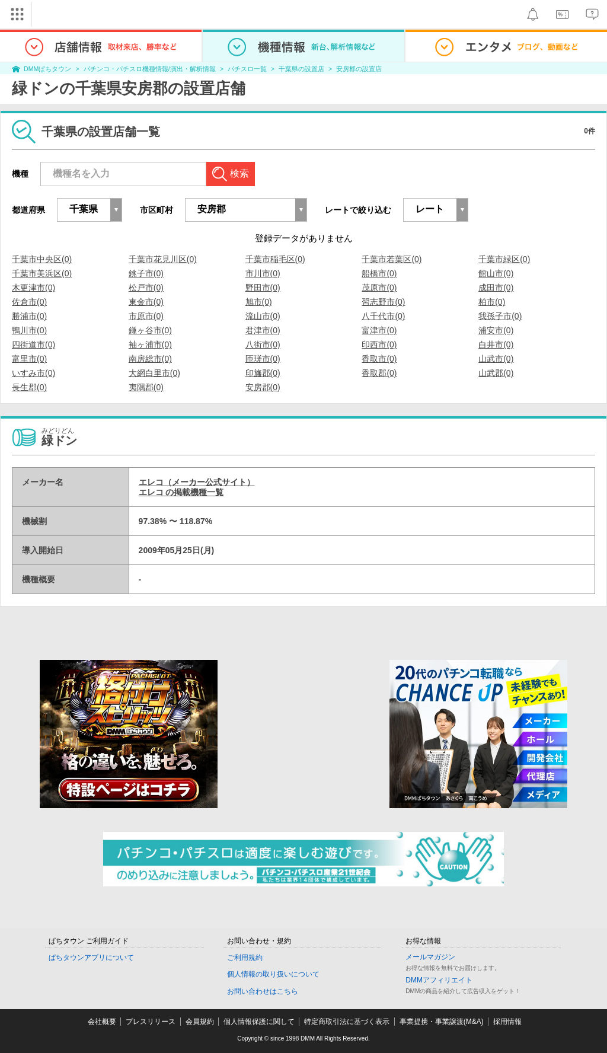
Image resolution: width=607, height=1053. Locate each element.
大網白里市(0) (154, 373)
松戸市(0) (146, 287)
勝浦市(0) (29, 316)
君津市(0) (262, 330)
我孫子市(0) (500, 316)
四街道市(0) (33, 344)
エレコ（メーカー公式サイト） (197, 482)
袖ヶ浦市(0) (150, 344)
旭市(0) (258, 302)
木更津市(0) (33, 287)
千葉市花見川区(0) (163, 259)
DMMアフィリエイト (438, 980)
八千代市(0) (383, 316)
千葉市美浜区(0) (42, 273)
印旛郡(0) (262, 373)
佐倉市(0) (29, 302)
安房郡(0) (262, 387)
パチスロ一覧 (247, 68)
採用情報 (507, 1021)
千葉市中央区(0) (42, 259)
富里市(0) (29, 359)
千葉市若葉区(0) (391, 259)
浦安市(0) (495, 330)
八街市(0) (262, 344)
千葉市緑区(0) (504, 259)
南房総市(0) (150, 359)
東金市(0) (146, 302)
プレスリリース (150, 1021)
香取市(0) (379, 359)
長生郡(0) (29, 387)
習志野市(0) (383, 302)
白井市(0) (495, 344)
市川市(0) (262, 273)
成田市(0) (495, 287)
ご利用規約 (245, 957)
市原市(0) (146, 316)
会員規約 (200, 1021)
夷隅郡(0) (146, 387)
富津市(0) (379, 330)
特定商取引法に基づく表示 (346, 1021)
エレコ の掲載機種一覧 (181, 492)
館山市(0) (495, 273)
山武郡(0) (495, 373)
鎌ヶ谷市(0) (150, 330)
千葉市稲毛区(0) (275, 259)
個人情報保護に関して (259, 1021)
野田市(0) (262, 287)
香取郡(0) (379, 373)
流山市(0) (262, 316)
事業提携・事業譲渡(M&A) (442, 1021)
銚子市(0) (146, 273)
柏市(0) (491, 302)
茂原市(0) (379, 287)
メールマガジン (430, 957)
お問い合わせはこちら (262, 991)
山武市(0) (495, 359)
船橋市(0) (379, 273)
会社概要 (102, 1021)
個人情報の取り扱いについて (273, 974)
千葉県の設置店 (301, 68)
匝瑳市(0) (262, 359)
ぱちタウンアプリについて (91, 957)
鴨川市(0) (29, 330)
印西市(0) (379, 344)
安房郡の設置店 (359, 68)
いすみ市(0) (33, 373)
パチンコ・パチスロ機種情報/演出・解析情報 (150, 68)
